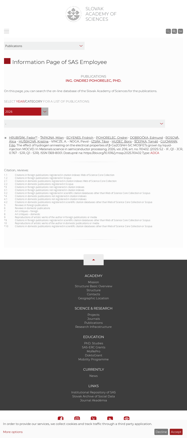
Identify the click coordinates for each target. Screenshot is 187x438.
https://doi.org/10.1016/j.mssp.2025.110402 (113, 153)
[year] (26, 112)
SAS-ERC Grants (93, 347)
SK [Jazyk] (180, 31)
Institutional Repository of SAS (93, 392)
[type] (84, 124)
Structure (94, 290)
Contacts (93, 294)
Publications (93, 323)
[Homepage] (73, 14)
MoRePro (93, 351)
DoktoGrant (93, 355)
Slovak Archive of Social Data (93, 396)
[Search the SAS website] (168, 31)
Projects (93, 315)
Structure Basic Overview (93, 286)
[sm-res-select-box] (44, 46)
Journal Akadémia (93, 400)
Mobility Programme (93, 359)
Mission (93, 282)
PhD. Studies (93, 343)
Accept (176, 432)
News (93, 376)
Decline (161, 432)
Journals (93, 319)
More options (13, 432)
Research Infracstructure (93, 327)
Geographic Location (93, 298)
